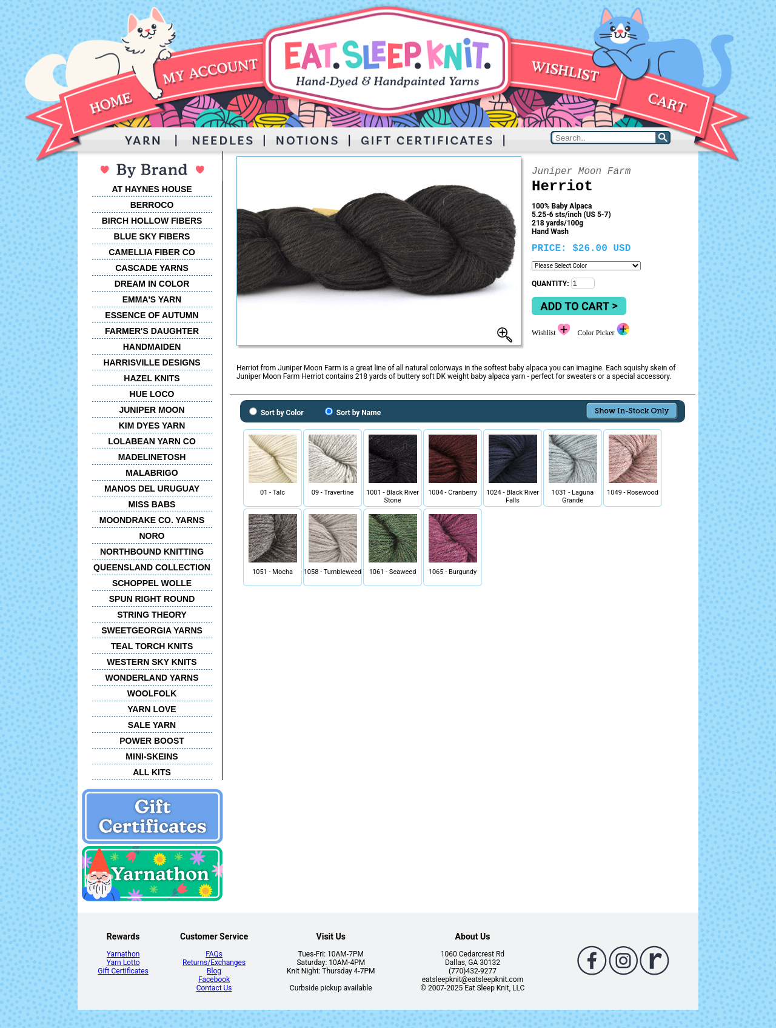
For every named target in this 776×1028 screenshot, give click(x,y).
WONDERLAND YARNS (151, 678)
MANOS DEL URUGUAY (151, 488)
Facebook (214, 979)
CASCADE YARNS (152, 268)
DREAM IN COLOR (152, 284)
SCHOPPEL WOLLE (152, 583)
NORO (152, 536)
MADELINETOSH (152, 457)
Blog (214, 971)
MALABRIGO (151, 473)
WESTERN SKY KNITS (151, 662)
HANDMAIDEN (152, 347)
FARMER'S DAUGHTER (152, 331)
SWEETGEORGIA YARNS (151, 630)
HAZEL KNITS (151, 378)
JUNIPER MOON (151, 410)
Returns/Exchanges (214, 962)
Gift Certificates (123, 971)
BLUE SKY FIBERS (152, 236)
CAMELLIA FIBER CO (152, 252)
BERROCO (152, 205)
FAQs (214, 954)
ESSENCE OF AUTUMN (151, 315)
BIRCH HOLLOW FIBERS (152, 220)
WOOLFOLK (152, 693)
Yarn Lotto (123, 962)
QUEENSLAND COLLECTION (151, 567)
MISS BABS (152, 504)
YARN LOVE (151, 709)
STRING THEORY (152, 614)
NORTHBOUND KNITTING (152, 551)
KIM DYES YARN (152, 425)
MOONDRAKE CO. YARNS (151, 520)
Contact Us (214, 988)
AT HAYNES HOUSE (152, 189)
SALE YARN (152, 725)
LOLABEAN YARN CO (152, 441)
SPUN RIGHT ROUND (152, 599)
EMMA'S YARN (151, 299)
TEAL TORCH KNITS (152, 646)
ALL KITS (152, 772)
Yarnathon (123, 954)
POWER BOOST (151, 741)
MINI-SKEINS (151, 756)
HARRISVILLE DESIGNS (151, 362)
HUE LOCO (152, 394)
